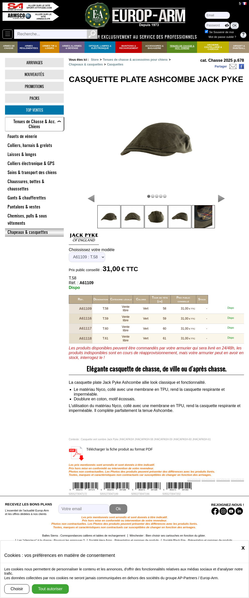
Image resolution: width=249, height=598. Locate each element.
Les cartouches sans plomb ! (48, 536)
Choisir (17, 589)
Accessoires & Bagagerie (154, 47)
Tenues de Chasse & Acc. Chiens (182, 47)
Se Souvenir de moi (221, 32)
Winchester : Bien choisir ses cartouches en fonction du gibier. (168, 527)
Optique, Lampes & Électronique (100, 47)
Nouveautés (34, 74)
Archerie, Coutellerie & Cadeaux (213, 47)
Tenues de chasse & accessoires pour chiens (135, 59)
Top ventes (34, 110)
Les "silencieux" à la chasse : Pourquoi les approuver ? (51, 532)
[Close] (243, 548)
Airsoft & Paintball (239, 47)
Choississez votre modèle (91, 250)
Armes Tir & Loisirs (49, 47)
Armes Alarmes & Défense (72, 47)
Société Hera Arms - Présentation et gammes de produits (124, 532)
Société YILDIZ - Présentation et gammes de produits (103, 536)
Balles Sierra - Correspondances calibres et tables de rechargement (83, 527)
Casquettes (115, 64)
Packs (34, 98)
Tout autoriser (50, 589)
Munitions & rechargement (128, 47)
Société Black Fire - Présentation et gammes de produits (197, 532)
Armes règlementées (29, 47)
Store (95, 59)
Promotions (34, 86)
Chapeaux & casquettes (86, 64)
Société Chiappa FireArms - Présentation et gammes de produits (179, 536)
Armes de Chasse (9, 47)
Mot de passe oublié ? (222, 36)
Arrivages (34, 62)
